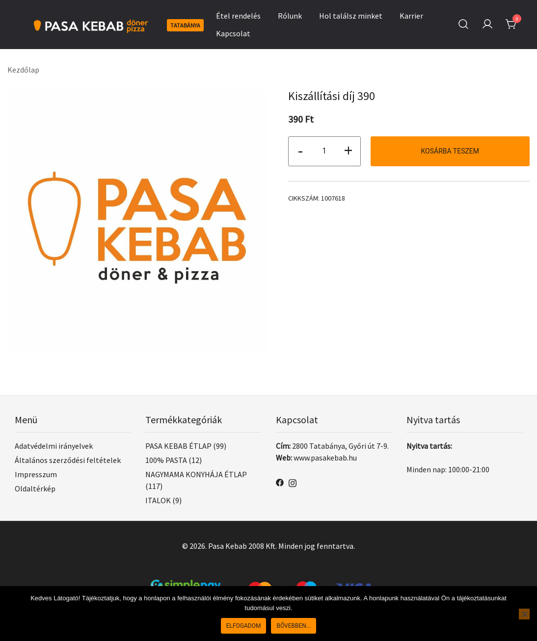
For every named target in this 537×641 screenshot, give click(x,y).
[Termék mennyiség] (325, 151)
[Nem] (524, 614)
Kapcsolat (233, 33)
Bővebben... (293, 625)
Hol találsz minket (350, 16)
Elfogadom (243, 625)
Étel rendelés (238, 16)
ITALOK (158, 500)
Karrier (411, 16)
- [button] (300, 150)
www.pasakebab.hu (325, 457)
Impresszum (36, 474)
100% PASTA (166, 460)
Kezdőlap (23, 70)
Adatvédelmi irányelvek (54, 446)
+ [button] (348, 150)
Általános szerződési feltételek (68, 460)
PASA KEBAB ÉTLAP (178, 446)
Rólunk (290, 16)
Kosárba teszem (450, 151)
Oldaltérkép (35, 488)
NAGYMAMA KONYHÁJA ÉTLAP (196, 474)
